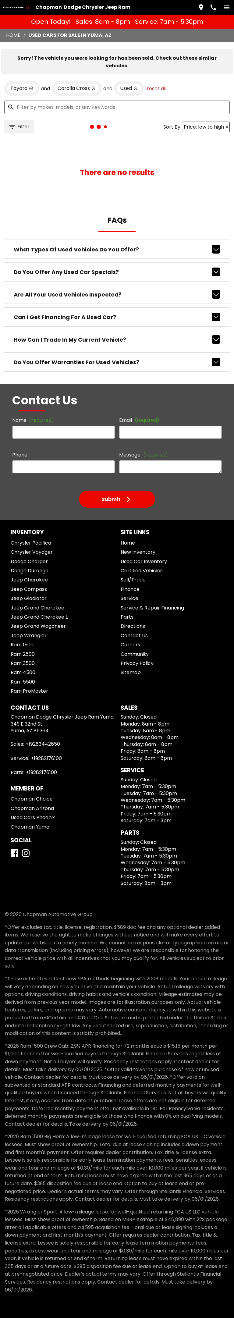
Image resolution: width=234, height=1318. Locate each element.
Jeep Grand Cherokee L (39, 616)
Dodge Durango (29, 570)
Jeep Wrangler (29, 635)
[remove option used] (129, 88)
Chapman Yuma (30, 826)
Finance (130, 589)
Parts (127, 616)
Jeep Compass (29, 589)
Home (13, 35)
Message (143, 454)
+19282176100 (46, 758)
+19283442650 (43, 744)
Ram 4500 (23, 672)
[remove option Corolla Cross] (77, 88)
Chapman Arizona (32, 808)
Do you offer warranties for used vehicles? (117, 362)
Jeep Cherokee (29, 579)
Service (129, 598)
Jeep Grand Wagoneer (38, 626)
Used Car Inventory (144, 561)
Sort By (171, 126)
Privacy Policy (137, 663)
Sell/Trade (133, 579)
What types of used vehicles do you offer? (117, 249)
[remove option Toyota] (21, 88)
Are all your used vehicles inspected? (117, 294)
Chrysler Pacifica (31, 542)
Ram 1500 (22, 644)
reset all (156, 88)
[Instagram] (26, 853)
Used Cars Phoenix (33, 817)
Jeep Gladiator (29, 598)
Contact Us (134, 635)
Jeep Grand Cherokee (37, 607)
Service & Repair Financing (152, 607)
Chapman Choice (32, 798)
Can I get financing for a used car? (117, 317)
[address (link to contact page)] (201, 7)
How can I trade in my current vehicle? (117, 339)
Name (33, 420)
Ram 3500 (23, 663)
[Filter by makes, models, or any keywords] (117, 107)
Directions (133, 626)
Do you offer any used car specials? (117, 272)
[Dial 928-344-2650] (213, 7)
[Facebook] (14, 853)
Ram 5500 (23, 681)
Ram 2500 (23, 654)
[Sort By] (206, 127)
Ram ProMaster (29, 691)
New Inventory (138, 552)
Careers (130, 644)
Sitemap (131, 672)
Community (135, 654)
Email (139, 420)
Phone (19, 454)
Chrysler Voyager (32, 552)
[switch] (226, 7)
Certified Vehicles (142, 570)
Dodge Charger (29, 561)
